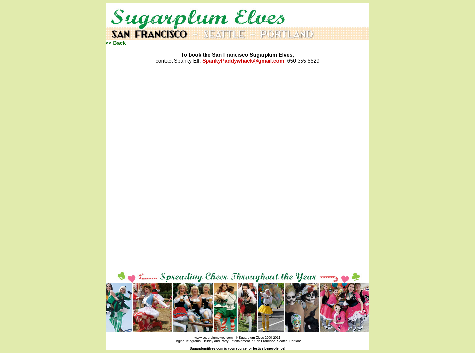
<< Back (116, 43)
